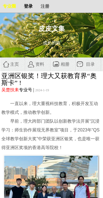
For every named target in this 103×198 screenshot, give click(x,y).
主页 (14, 64)
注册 (45, 6)
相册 (65, 64)
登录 (28, 6)
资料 (39, 64)
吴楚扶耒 (10, 89)
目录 (90, 64)
